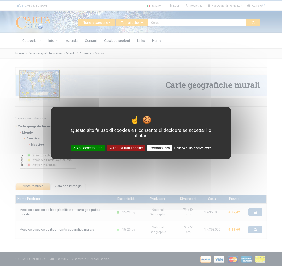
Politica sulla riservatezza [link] (192, 148)
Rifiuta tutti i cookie (126, 148)
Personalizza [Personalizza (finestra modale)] (160, 148)
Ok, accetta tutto (87, 148)
